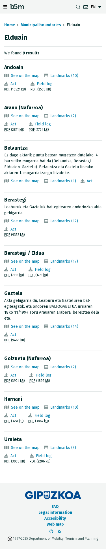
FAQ (55, 506)
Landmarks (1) (63, 181)
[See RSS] (59, 531)
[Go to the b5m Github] (51, 531)
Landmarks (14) (64, 326)
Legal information (55, 512)
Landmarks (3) (63, 447)
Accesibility (55, 518)
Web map (55, 524)
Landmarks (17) (64, 221)
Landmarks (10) (64, 75)
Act (13, 83)
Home (9, 25)
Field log (45, 83)
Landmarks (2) (63, 116)
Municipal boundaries (41, 25)
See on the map (25, 75)
